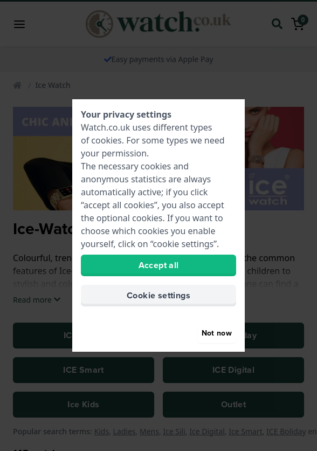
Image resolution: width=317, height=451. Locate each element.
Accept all (159, 265)
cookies (106, 140)
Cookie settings (158, 295)
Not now (217, 333)
